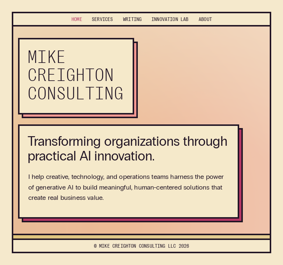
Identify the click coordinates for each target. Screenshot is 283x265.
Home (76, 19)
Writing (132, 19)
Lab (170, 19)
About (205, 19)
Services (102, 19)
